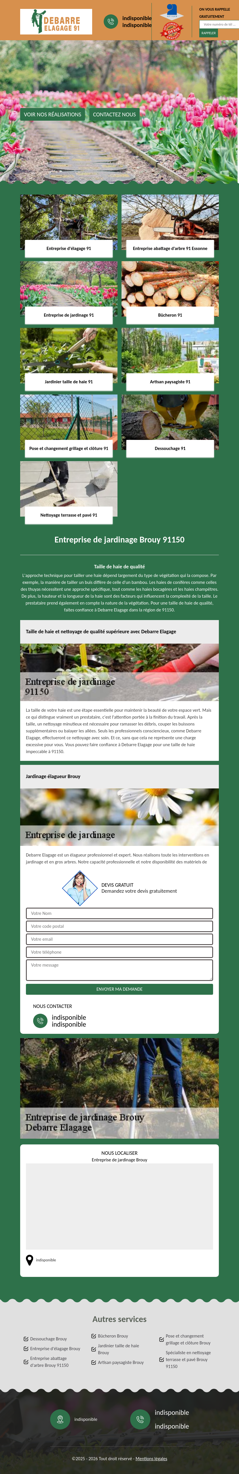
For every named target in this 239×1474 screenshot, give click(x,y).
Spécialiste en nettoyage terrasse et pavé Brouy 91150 (188, 1359)
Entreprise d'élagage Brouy (55, 1348)
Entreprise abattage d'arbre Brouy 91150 (49, 1362)
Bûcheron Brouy (113, 1336)
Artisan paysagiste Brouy (121, 1362)
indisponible (137, 18)
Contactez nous (114, 114)
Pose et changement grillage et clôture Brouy (188, 1339)
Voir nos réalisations (52, 114)
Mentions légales (151, 1458)
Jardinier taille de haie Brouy (118, 1349)
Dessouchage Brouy (48, 1339)
